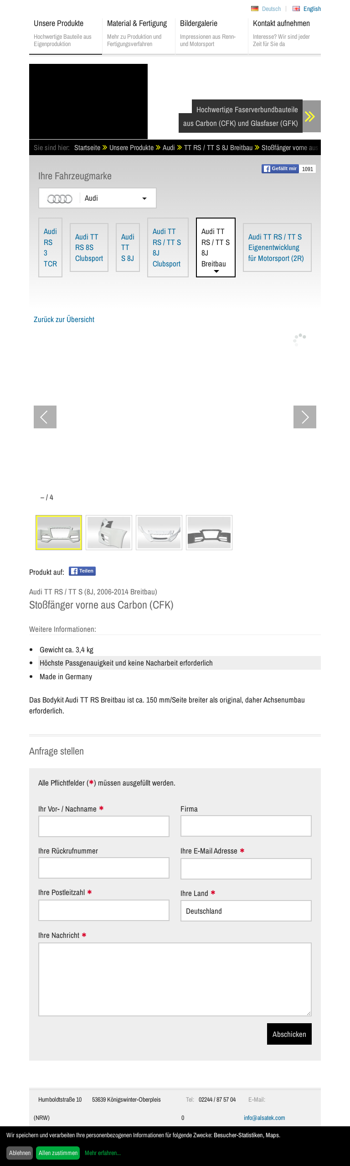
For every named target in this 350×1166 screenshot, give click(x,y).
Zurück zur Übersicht (64, 319)
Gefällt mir (280, 169)
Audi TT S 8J (127, 247)
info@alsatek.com (264, 1118)
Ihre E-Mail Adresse (208, 851)
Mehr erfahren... (103, 1153)
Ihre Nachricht (58, 935)
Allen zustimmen (58, 1153)
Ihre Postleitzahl (61, 892)
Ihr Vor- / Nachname (67, 809)
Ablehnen (20, 1153)
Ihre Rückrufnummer (68, 850)
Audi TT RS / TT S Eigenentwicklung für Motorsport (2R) (276, 247)
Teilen (82, 571)
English (312, 9)
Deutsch (271, 9)
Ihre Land (194, 893)
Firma (189, 808)
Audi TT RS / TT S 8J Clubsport (167, 247)
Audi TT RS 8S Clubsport (89, 247)
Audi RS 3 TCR (50, 247)
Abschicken (289, 1034)
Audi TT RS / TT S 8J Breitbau (215, 247)
